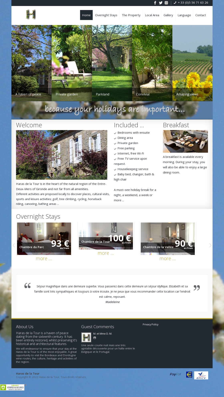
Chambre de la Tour (99, 244)
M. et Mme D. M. (102, 336)
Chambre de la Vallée (166, 249)
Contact (200, 15)
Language (184, 15)
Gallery (168, 15)
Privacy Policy (150, 327)
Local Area (152, 15)
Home (86, 15)
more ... (46, 261)
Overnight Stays (106, 15)
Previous (14, 248)
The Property (131, 15)
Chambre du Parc (31, 249)
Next (210, 248)
